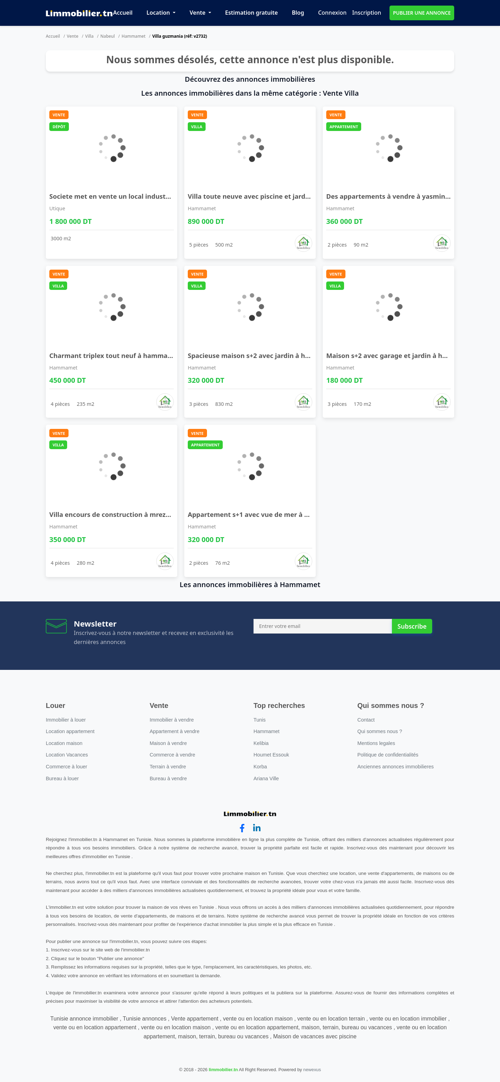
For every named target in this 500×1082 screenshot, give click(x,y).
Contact (366, 720)
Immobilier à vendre (172, 720)
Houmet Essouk (271, 755)
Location (159, 12)
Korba (260, 766)
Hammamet (133, 36)
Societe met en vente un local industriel (112, 196)
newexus (312, 1069)
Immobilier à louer (66, 720)
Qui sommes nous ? (379, 731)
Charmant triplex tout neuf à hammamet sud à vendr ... (138, 355)
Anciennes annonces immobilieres (395, 766)
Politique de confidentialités (387, 755)
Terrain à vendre (168, 766)
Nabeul (107, 36)
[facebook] (242, 828)
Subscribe (412, 626)
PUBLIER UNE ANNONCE (422, 12)
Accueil (123, 12)
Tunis (259, 720)
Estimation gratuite (251, 12)
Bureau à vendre (168, 778)
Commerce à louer (66, 766)
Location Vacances (67, 755)
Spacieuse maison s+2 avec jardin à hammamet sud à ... (276, 355)
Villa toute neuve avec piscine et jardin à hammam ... (272, 196)
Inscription (366, 12)
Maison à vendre (168, 743)
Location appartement (70, 731)
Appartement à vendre (174, 731)
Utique (57, 208)
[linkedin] (256, 828)
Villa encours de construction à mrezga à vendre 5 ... (132, 514)
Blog (298, 12)
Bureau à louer (62, 778)
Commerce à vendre (172, 755)
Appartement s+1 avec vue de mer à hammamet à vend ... (280, 514)
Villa (89, 36)
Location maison (64, 743)
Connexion (332, 12)
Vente (198, 12)
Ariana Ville (266, 778)
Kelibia (261, 743)
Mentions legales (376, 743)
